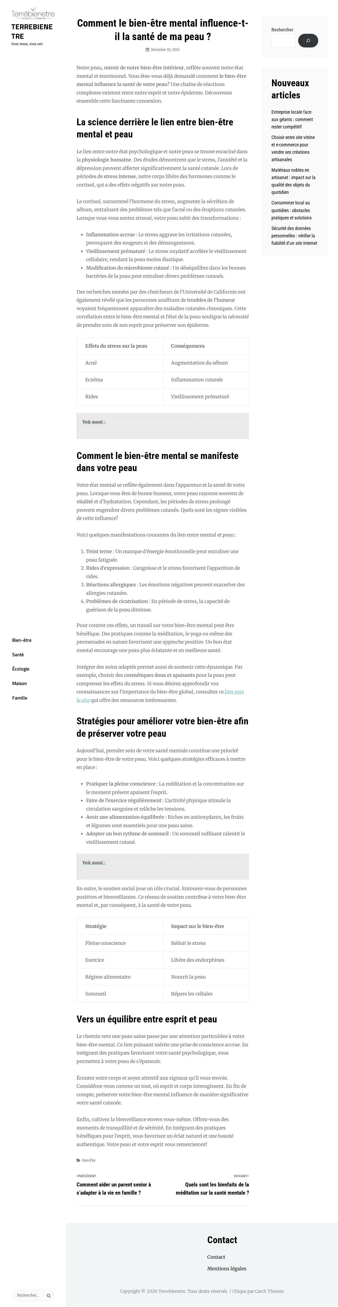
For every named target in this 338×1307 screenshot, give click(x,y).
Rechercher (282, 29)
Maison (14, 686)
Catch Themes (269, 1292)
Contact (216, 1258)
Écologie (15, 670)
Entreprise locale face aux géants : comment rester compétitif (292, 119)
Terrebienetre (32, 34)
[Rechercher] (308, 40)
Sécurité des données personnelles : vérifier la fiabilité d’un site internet (294, 236)
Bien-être (16, 638)
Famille (14, 701)
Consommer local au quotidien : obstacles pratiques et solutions (291, 210)
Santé (12, 654)
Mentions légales (226, 1269)
